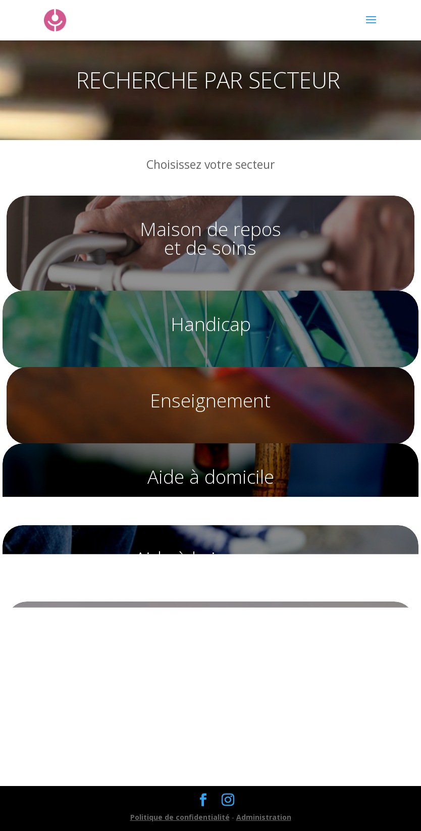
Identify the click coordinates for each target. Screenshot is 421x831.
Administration (263, 817)
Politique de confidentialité (180, 817)
